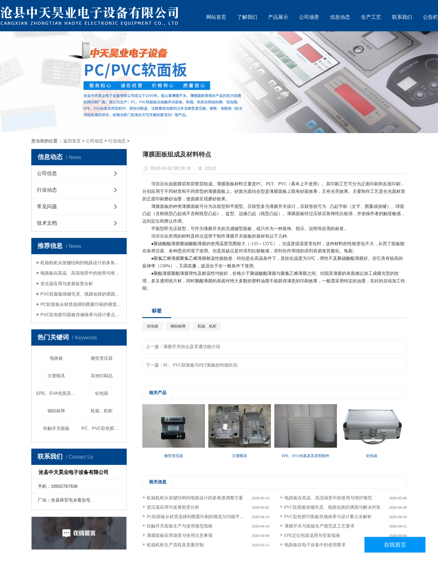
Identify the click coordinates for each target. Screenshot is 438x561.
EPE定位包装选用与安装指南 (312, 535)
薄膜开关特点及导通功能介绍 (191, 346)
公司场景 (309, 17)
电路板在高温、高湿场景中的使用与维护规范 (81, 272)
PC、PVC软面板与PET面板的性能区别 (200, 365)
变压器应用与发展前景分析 (66, 283)
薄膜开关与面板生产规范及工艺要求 (319, 526)
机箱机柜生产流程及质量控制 (175, 545)
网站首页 (216, 17)
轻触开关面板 (56, 428)
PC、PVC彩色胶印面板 (102, 428)
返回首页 (72, 140)
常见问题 (47, 206)
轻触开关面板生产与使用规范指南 (179, 526)
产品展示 (278, 17)
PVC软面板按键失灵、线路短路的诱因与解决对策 (81, 293)
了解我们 (247, 17)
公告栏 (430, 17)
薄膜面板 (160, 184)
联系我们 (402, 17)
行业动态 (117, 140)
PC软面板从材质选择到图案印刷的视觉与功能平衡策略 (81, 304)
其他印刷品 (102, 375)
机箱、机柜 (102, 410)
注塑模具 (56, 375)
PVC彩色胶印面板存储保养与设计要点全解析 (81, 314)
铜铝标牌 (56, 410)
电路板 (56, 358)
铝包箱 (101, 393)
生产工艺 (371, 17)
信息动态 (340, 17)
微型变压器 (102, 358)
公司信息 (47, 173)
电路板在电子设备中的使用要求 (315, 545)
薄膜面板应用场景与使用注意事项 (179, 535)
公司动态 (94, 140)
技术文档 (47, 223)
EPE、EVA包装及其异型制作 (56, 393)
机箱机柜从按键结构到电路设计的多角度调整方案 (81, 262)
